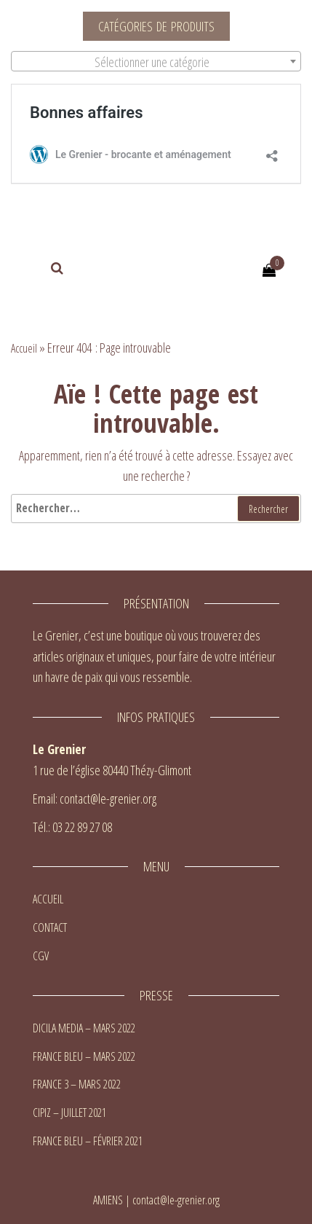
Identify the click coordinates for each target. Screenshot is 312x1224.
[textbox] (156, 62)
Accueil (24, 348)
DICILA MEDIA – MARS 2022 (84, 1028)
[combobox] (156, 61)
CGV (41, 956)
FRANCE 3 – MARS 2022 (77, 1084)
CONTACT (50, 927)
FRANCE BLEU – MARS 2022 (84, 1056)
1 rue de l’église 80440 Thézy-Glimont (112, 770)
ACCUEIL (48, 899)
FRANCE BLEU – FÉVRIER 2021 (88, 1141)
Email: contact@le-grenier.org (94, 798)
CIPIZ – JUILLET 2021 (69, 1113)
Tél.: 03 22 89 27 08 (72, 827)
